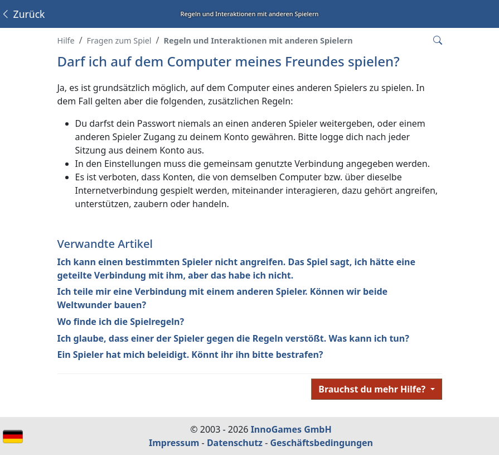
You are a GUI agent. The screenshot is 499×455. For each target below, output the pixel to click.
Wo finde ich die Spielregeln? (121, 321)
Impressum (174, 443)
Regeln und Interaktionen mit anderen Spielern (258, 40)
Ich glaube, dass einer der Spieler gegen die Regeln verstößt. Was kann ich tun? (233, 338)
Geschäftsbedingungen (321, 443)
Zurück (23, 14)
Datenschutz (235, 443)
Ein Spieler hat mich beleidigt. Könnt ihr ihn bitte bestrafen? (190, 354)
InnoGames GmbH (291, 429)
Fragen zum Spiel (119, 40)
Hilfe (66, 40)
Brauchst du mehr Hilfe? (373, 389)
